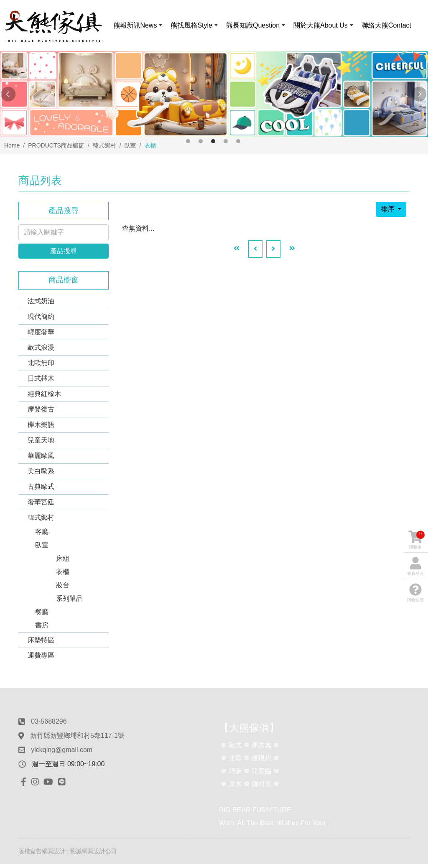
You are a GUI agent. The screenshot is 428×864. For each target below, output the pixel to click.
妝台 (62, 585)
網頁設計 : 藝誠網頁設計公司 (79, 851)
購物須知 (415, 592)
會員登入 (415, 566)
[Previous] (255, 249)
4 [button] (226, 141)
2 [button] (201, 141)
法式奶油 (41, 301)
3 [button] (213, 141)
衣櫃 (62, 571)
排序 (388, 209)
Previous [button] (8, 94)
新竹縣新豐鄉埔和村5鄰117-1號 (77, 735)
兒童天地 (41, 440)
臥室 (41, 545)
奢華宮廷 (41, 502)
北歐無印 (41, 362)
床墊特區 (41, 639)
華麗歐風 (41, 455)
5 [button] (238, 141)
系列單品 (69, 598)
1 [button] (188, 141)
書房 (41, 625)
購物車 (416, 540)
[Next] (273, 249)
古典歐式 (41, 486)
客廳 (41, 531)
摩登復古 (41, 409)
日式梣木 (41, 378)
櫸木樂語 (41, 424)
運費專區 (41, 655)
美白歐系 (41, 471)
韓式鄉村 (41, 517)
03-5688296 (48, 721)
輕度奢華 (41, 331)
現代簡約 (41, 316)
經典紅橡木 (44, 393)
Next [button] (419, 94)
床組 (62, 558)
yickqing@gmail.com (61, 749)
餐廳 (41, 611)
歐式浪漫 (41, 347)
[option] (214, 94)
